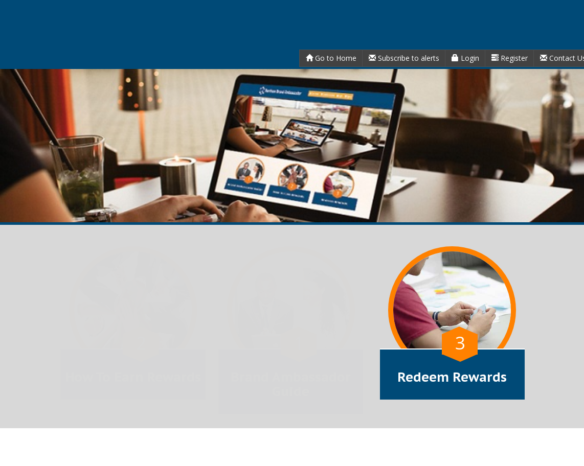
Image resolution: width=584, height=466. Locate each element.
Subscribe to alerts (404, 58)
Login (465, 58)
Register (509, 58)
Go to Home (331, 58)
